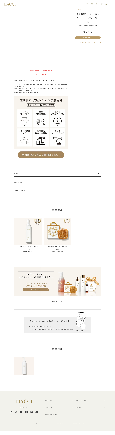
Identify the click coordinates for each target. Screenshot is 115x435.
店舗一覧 (79, 411)
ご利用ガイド (49, 411)
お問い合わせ (49, 403)
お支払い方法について (52, 418)
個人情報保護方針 (57, 427)
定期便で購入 (88, 38)
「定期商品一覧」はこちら (56, 304)
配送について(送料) (82, 403)
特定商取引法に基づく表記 (78, 427)
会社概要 (96, 427)
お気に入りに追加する (87, 43)
